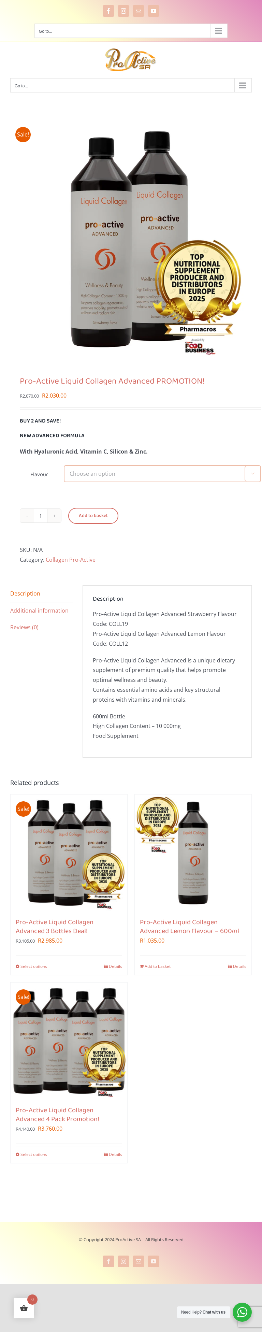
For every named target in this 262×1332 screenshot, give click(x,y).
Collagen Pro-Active (71, 559)
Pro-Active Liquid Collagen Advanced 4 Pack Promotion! (57, 1115)
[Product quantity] (40, 515)
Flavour (39, 474)
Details (115, 966)
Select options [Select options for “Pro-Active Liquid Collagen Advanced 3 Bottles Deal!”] (33, 966)
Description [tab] (25, 593)
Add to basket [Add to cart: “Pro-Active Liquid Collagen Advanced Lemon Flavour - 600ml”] (158, 966)
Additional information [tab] (39, 610)
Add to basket (93, 516)
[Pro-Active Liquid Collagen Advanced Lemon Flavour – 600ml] (193, 852)
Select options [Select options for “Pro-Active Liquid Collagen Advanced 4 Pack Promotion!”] (33, 1154)
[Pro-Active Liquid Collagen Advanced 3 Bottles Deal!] (69, 852)
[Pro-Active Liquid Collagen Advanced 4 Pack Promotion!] (69, 1041)
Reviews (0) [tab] (24, 627)
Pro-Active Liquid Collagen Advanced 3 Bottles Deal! (54, 927)
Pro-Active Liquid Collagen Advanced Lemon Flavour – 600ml (189, 927)
